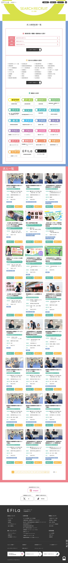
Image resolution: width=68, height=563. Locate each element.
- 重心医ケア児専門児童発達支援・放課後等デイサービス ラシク (34, 522)
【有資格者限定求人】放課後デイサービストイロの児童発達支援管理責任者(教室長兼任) (34, 259)
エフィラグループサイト (11, 548)
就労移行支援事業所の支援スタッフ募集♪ (34, 186)
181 (48, 472)
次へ (54, 472)
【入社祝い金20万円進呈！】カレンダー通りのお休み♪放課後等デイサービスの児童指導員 (14, 224)
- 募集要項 (51, 536)
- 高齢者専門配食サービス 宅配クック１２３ (31, 537)
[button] (37, 38)
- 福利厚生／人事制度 (53, 520)
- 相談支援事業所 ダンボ (27, 524)
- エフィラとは (10, 518)
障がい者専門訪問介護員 (32, 223)
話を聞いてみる (53, 2)
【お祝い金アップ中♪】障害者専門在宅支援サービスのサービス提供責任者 (53, 224)
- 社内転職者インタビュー (12, 536)
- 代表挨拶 (9, 520)
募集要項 (45, 2)
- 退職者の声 (9, 535)
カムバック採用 (10, 544)
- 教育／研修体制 (52, 522)
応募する (17, 206)
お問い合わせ (24, 548)
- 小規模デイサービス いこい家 (28, 535)
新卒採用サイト (37, 544)
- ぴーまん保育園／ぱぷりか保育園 (29, 518)
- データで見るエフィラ (11, 524)
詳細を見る (9, 206)
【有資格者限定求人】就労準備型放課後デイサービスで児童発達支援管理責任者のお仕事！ (53, 295)
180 (45, 472)
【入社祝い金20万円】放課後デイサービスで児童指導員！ (14, 294)
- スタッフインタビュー (11, 533)
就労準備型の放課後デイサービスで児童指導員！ (14, 332)
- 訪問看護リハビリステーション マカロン (30, 529)
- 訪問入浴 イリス (26, 531)
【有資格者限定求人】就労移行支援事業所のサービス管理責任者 (53, 186)
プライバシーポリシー (38, 548)
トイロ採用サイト (53, 544)
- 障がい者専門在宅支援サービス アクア (30, 527)
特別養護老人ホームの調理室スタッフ (34, 294)
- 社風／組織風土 (10, 526)
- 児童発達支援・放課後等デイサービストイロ (31, 520)
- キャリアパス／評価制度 (53, 524)
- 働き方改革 (51, 526)
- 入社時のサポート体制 (53, 518)
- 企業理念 (9, 522)
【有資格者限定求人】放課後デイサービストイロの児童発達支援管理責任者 (53, 259)
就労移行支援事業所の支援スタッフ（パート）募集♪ (14, 186)
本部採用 (24, 544)
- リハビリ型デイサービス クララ (29, 533)
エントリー (60, 2)
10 (41, 472)
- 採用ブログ (51, 535)
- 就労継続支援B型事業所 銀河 (28, 526)
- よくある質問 (51, 533)
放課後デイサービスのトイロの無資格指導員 (14, 258)
